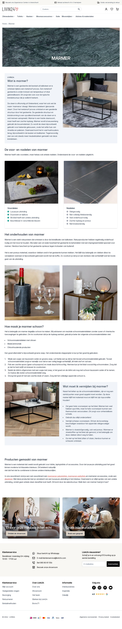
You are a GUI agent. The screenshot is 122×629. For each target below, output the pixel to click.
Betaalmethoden (9, 603)
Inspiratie (66, 591)
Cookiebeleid (115, 617)
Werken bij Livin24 (39, 599)
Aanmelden (113, 564)
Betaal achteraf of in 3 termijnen (69, 2)
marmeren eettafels (77, 476)
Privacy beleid (104, 617)
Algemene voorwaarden (88, 617)
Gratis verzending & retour (110, 2)
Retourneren (7, 599)
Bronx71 (35, 603)
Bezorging (6, 595)
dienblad (8, 479)
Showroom (37, 591)
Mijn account (7, 587)
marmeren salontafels (57, 476)
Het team (36, 595)
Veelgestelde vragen (10, 591)
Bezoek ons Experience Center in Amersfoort (22, 2)
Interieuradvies (68, 587)
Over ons (36, 587)
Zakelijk (65, 595)
